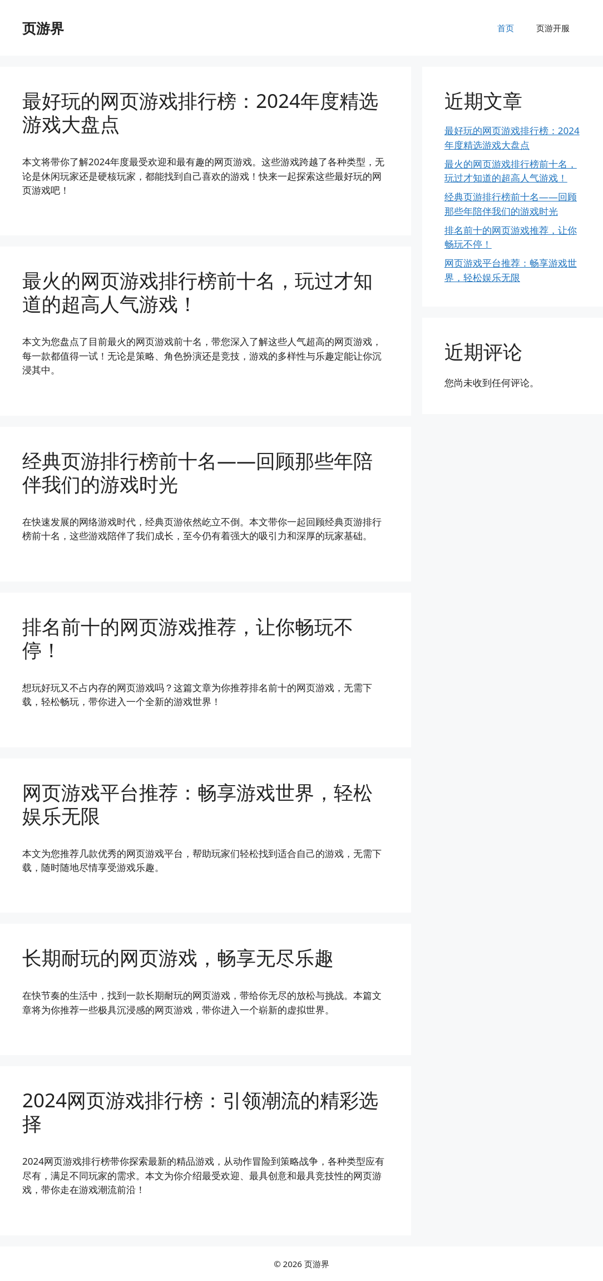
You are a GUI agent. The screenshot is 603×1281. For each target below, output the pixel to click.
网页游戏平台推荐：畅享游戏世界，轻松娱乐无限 (197, 804)
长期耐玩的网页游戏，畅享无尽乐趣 (178, 957)
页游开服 (553, 27)
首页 (505, 27)
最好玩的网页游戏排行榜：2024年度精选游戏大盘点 (200, 112)
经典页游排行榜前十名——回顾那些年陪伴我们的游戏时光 (197, 472)
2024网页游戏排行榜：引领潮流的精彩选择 (200, 1111)
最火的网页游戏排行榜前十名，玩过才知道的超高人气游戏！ (197, 292)
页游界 (43, 27)
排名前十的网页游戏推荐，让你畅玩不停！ (187, 638)
